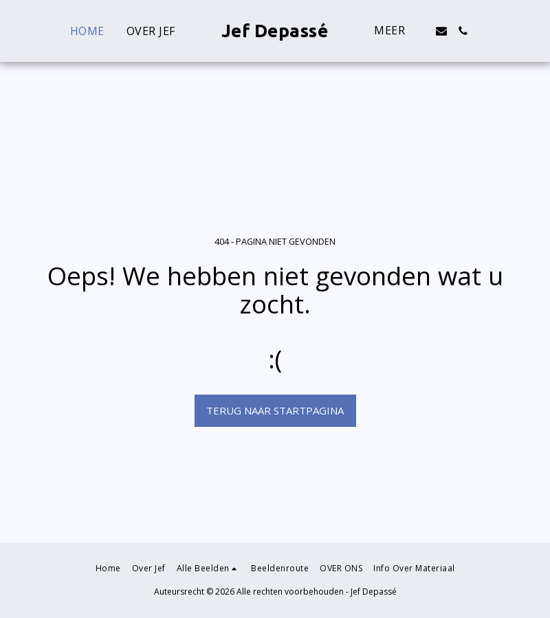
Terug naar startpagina (275, 410)
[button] (441, 30)
